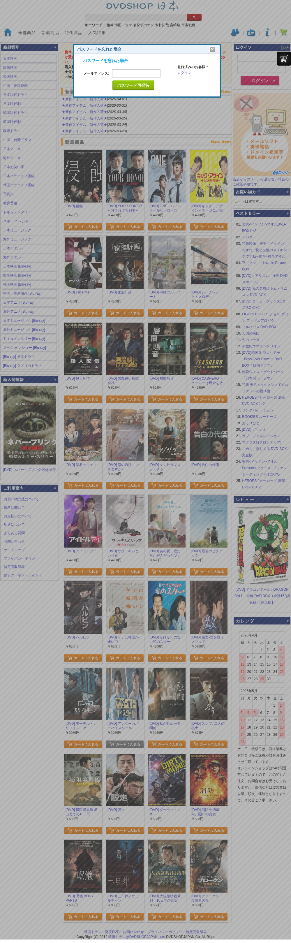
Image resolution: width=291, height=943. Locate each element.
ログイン (184, 73)
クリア (212, 49)
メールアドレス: (96, 73)
